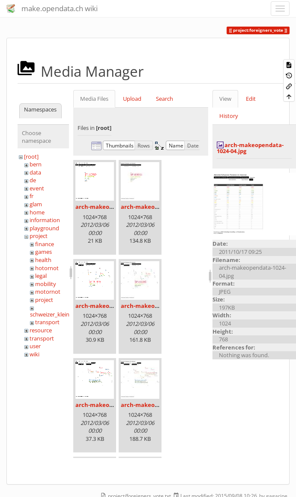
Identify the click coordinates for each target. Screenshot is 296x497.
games (43, 252)
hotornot (47, 268)
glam (36, 204)
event (37, 188)
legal (41, 276)
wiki (34, 354)
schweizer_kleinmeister (59, 314)
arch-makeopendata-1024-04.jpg (250, 148)
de (33, 180)
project (39, 236)
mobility (45, 284)
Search (164, 98)
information (45, 220)
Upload (132, 98)
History (228, 116)
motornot (47, 291)
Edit (251, 98)
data (35, 172)
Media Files (94, 98)
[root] (31, 156)
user (35, 346)
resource (41, 330)
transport (47, 322)
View (225, 98)
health (43, 260)
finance (44, 244)
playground (44, 228)
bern (36, 164)
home (37, 212)
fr (31, 196)
